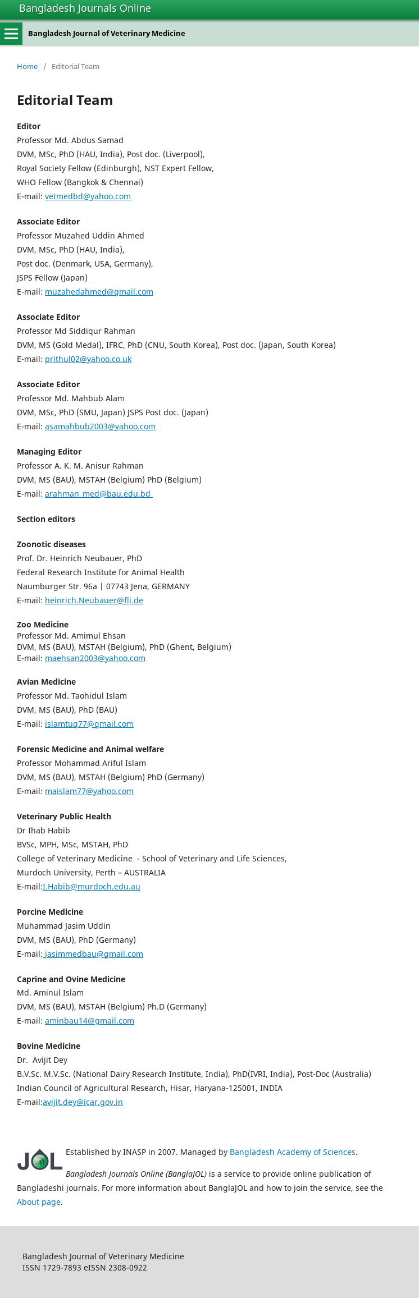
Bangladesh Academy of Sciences (293, 1151)
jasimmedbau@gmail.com (93, 953)
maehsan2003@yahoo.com (95, 658)
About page (39, 1201)
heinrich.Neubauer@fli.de (94, 600)
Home (27, 66)
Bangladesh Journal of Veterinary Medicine (106, 33)
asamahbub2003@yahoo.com (100, 426)
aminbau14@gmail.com (89, 1020)
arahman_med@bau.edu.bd (99, 493)
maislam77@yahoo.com (89, 791)
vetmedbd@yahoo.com (88, 196)
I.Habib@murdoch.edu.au (91, 886)
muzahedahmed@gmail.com (99, 291)
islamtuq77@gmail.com (89, 723)
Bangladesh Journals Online (85, 8)
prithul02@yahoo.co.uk (88, 359)
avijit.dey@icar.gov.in (83, 1102)
